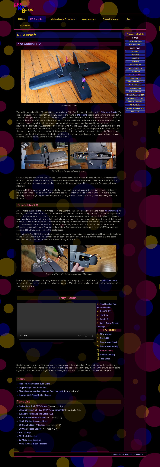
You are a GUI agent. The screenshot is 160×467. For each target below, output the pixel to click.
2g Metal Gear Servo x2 (30, 440)
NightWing (135, 51)
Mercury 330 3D (135, 65)
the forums (82, 115)
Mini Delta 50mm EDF (135, 81)
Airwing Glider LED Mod (135, 108)
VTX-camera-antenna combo (32, 418)
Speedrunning (111, 19)
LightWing (135, 58)
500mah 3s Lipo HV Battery (32, 425)
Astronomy (89, 19)
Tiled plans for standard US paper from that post (41, 391)
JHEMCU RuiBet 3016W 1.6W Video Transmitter (42, 410)
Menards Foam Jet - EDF (135, 95)
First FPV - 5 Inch (135, 44)
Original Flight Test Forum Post (33, 388)
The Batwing (135, 71)
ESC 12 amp (25, 433)
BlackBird (135, 55)
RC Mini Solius (135, 105)
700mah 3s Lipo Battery (30, 429)
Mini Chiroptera (109, 281)
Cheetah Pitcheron (135, 85)
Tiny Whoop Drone (135, 41)
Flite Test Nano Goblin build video (34, 384)
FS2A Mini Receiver (28, 436)
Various (24, 25)
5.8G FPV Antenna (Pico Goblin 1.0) (36, 414)
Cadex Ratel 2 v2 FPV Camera (33, 406)
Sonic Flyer (135, 111)
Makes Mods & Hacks (63, 19)
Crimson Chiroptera (135, 101)
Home (21, 19)
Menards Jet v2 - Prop (135, 98)
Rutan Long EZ (135, 78)
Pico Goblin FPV (135, 75)
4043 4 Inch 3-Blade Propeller (33, 444)
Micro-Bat (135, 61)
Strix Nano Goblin (109, 112)
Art (129, 19)
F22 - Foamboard (135, 91)
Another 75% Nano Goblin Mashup (35, 395)
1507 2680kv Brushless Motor (33, 421)
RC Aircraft (37, 19)
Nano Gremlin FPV (135, 68)
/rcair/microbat (111, 211)
